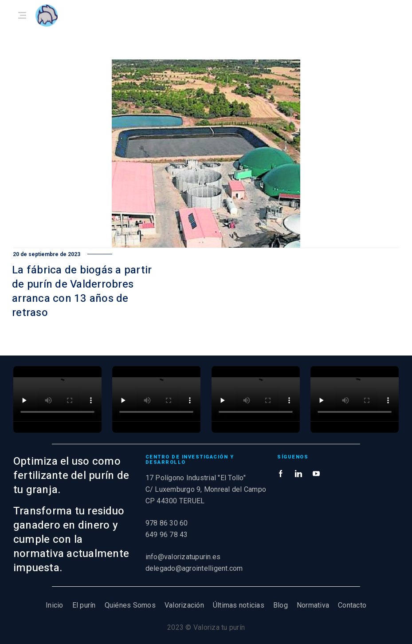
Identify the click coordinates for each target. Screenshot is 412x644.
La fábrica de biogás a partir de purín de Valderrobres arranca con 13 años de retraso (82, 291)
